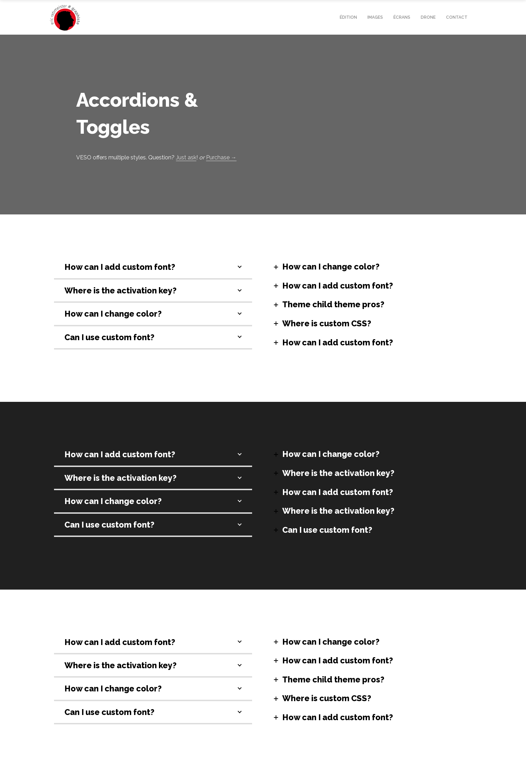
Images (375, 17)
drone (428, 17)
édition (348, 17)
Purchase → (221, 157)
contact (456, 17)
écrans (401, 17)
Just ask (186, 157)
